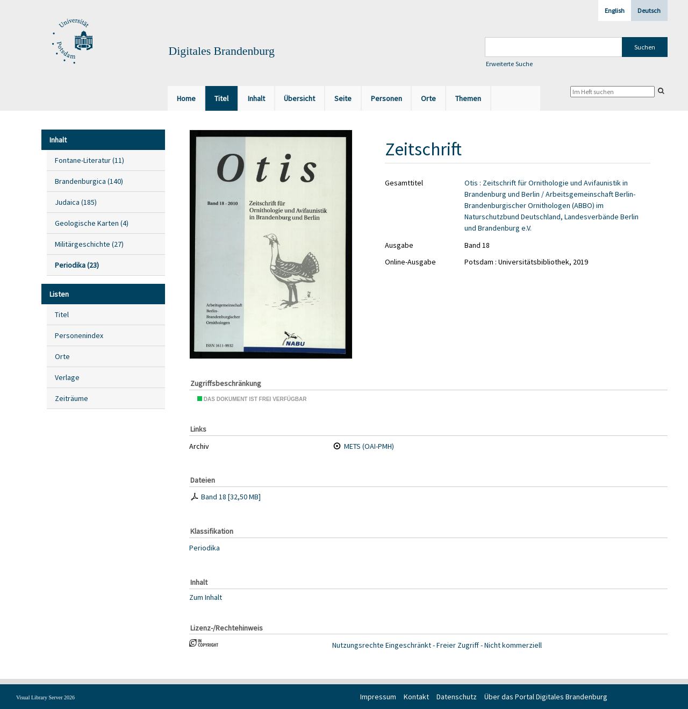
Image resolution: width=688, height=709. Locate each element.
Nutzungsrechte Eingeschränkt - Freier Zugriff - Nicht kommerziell (437, 645)
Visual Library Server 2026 (45, 697)
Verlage (67, 377)
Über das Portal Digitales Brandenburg (545, 696)
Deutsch (649, 10)
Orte (62, 356)
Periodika (204, 548)
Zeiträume (71, 398)
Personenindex (79, 335)
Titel (62, 314)
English (615, 10)
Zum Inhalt (205, 596)
